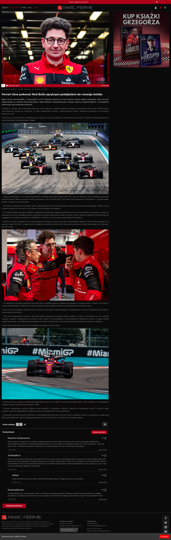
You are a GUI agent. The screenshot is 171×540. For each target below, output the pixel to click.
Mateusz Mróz (12, 85)
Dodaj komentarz (99, 432)
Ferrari (6, 89)
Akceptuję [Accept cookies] (164, 536)
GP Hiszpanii (36, 89)
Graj (30, 8)
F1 (3, 86)
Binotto (13, 89)
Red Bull (28, 89)
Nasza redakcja (67, 530)
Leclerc (20, 89)
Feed (5, 8)
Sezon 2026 (14, 8)
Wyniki (23, 8)
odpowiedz (103, 450)
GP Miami (44, 89)
